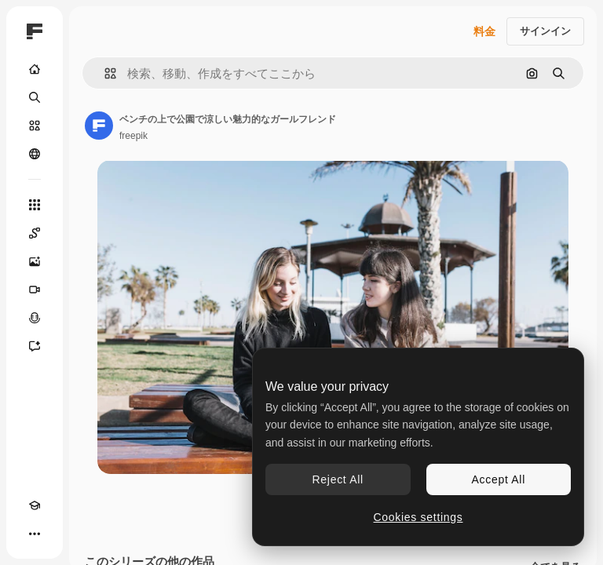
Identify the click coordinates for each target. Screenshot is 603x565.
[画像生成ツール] (34, 261)
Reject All (338, 479)
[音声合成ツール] (34, 317)
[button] (104, 73)
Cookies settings (418, 517)
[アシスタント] (34, 346)
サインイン (545, 31)
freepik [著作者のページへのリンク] (133, 135)
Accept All (498, 479)
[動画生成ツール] (34, 289)
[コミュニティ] (34, 153)
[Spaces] (34, 233)
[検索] (34, 97)
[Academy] (34, 505)
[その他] (34, 533)
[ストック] (34, 125)
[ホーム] (34, 69)
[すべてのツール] (34, 204)
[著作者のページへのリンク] (99, 125)
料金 (484, 31)
